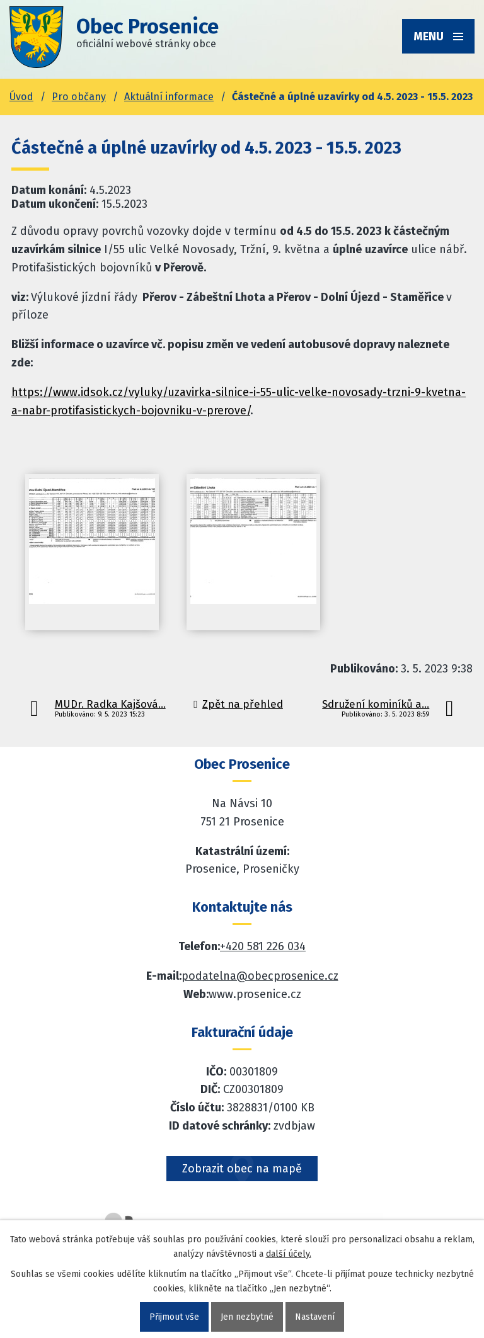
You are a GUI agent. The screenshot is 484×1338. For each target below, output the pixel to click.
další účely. (288, 1254)
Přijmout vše (174, 1317)
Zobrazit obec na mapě (242, 1169)
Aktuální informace (169, 97)
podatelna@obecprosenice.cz (260, 976)
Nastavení (315, 1317)
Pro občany (79, 97)
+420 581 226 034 (263, 946)
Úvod (21, 97)
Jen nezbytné (247, 1317)
